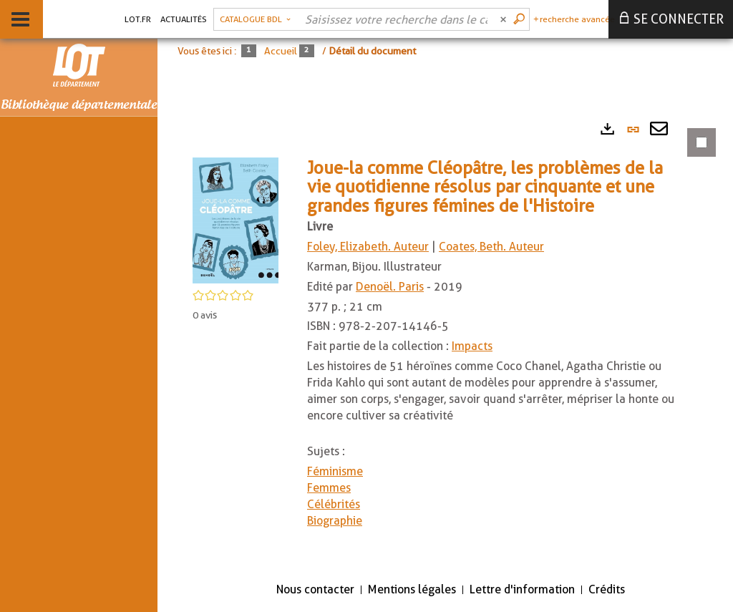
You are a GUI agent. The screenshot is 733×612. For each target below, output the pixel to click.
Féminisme (335, 471)
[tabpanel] (445, 341)
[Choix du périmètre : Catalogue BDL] (255, 19)
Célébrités (333, 504)
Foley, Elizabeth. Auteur (368, 246)
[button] (235, 219)
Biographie (334, 521)
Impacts (472, 346)
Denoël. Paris (390, 286)
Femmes (329, 488)
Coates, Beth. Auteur (491, 246)
